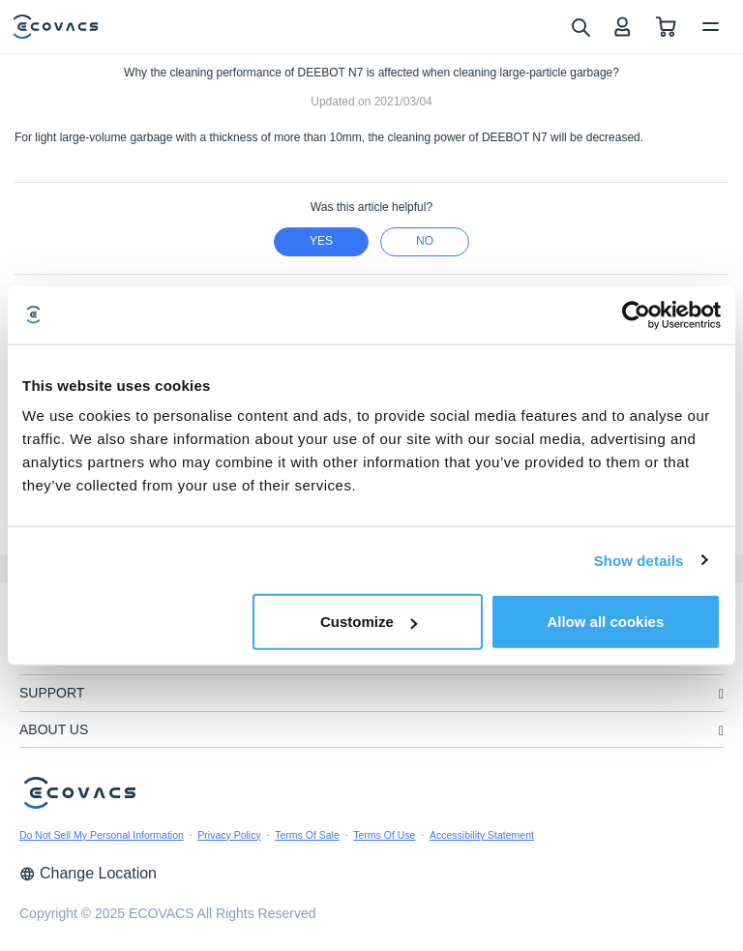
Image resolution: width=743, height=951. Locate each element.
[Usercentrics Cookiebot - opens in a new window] (636, 314)
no (424, 241)
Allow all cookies (605, 621)
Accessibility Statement (482, 835)
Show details (639, 559)
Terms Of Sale (307, 835)
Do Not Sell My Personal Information (101, 835)
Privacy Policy (228, 835)
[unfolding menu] (721, 694)
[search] (580, 26)
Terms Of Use (384, 835)
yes (321, 241)
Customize (368, 621)
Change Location (88, 873)
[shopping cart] (666, 26)
